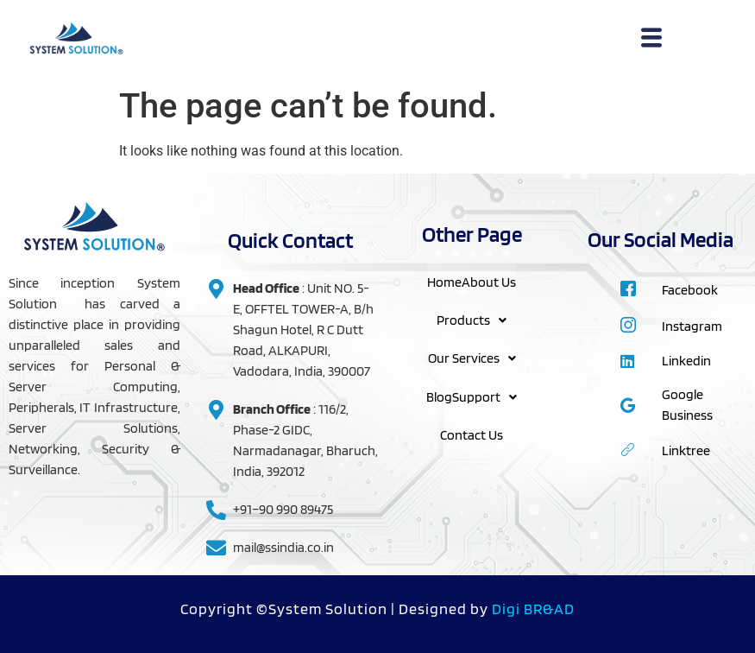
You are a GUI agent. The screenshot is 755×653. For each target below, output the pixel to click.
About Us (489, 281)
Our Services (472, 357)
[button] (471, 320)
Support (484, 395)
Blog (439, 395)
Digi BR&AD (533, 608)
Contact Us (471, 433)
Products (471, 319)
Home (444, 281)
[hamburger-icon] (651, 39)
